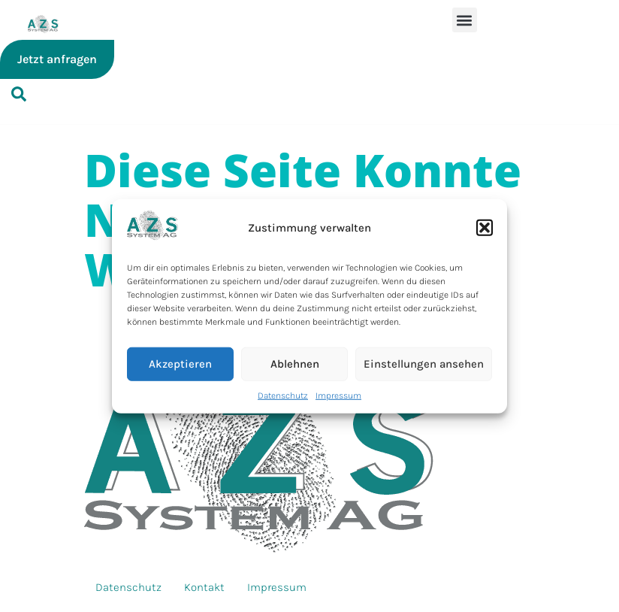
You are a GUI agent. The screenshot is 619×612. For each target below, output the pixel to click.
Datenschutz (283, 394)
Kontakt (204, 587)
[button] (484, 227)
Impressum (338, 394)
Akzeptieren (180, 364)
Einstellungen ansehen (424, 364)
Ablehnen (294, 364)
